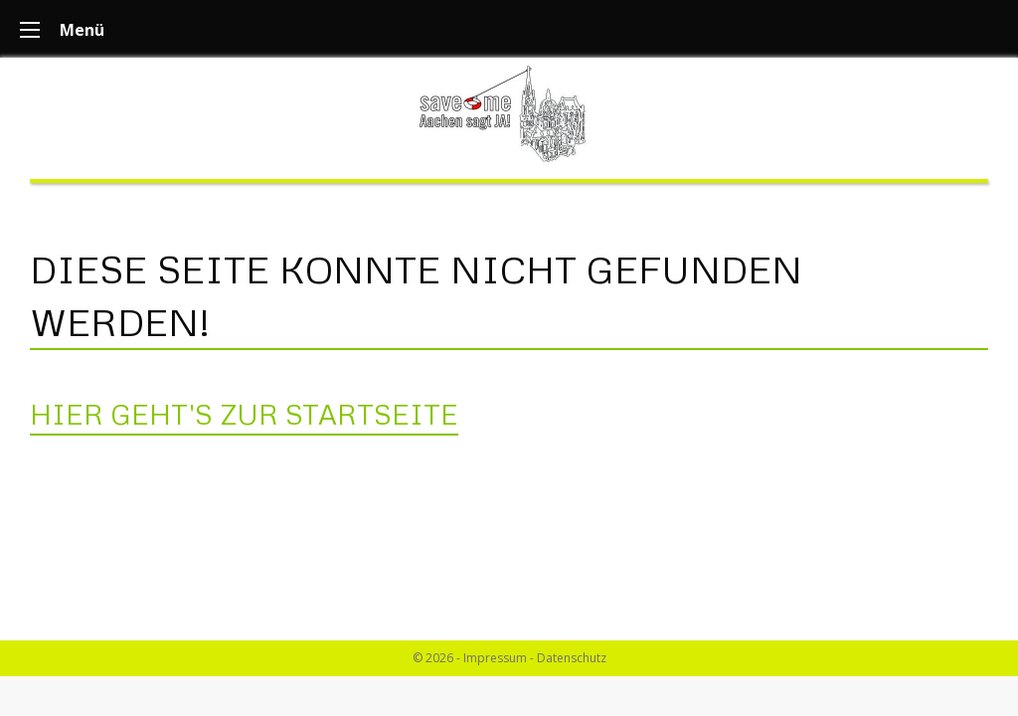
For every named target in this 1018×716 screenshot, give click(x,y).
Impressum (495, 657)
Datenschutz (571, 657)
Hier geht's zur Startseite (244, 414)
